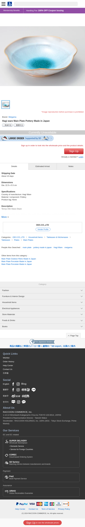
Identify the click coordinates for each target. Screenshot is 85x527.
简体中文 (8, 125)
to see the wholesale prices (42, 522)
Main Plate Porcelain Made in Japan (16, 261)
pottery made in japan (42, 247)
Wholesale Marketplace (18, 442)
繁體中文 (19, 125)
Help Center (8, 365)
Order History (8, 361)
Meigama (12, 117)
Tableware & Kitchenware (58, 237)
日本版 (6, 373)
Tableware (6, 240)
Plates (17, 240)
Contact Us (7, 369)
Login (81, 157)
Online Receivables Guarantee (21, 492)
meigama (68, 247)
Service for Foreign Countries (21, 449)
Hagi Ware (58, 247)
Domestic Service (17, 446)
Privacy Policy (64, 509)
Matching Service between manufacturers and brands (29, 463)
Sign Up (73, 151)
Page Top (74, 336)
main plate (27, 247)
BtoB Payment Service (18, 477)
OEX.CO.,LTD (42, 225)
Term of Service (48, 509)
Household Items (35, 237)
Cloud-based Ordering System (21, 455)
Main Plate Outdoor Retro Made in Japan (18, 259)
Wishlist (6, 358)
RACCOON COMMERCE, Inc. (17, 412)
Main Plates (28, 240)
